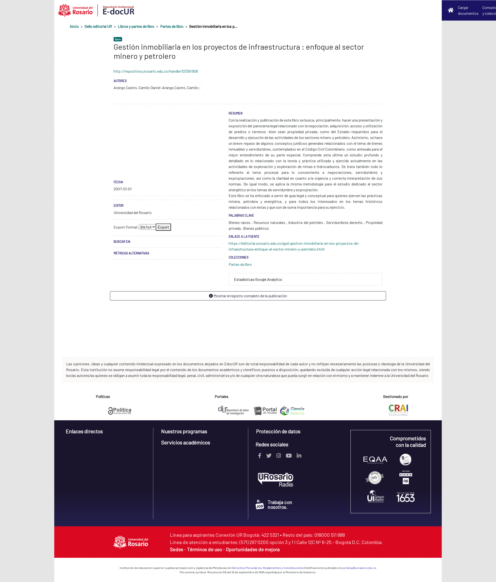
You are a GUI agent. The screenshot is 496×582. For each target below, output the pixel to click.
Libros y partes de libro (136, 26)
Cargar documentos (468, 10)
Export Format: (126, 227)
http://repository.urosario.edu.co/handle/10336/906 (156, 71)
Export (163, 227)
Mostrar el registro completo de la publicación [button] (248, 295)
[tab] (305, 279)
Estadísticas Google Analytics (258, 279)
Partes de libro (171, 26)
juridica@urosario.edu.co (359, 567)
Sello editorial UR (98, 26)
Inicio (74, 26)
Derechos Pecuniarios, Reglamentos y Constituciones (268, 567)
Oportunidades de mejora (252, 549)
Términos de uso (204, 549)
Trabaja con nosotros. (274, 504)
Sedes (176, 549)
